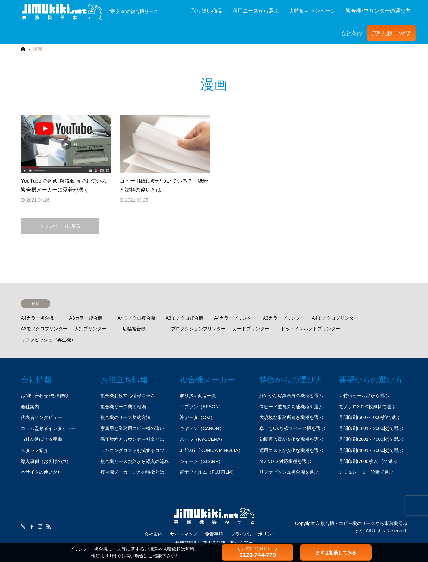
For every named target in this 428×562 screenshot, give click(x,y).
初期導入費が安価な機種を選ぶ (291, 439)
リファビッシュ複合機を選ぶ (289, 472)
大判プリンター (90, 328)
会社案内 (351, 33)
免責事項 (214, 534)
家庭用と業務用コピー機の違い (132, 428)
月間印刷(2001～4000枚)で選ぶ (371, 439)
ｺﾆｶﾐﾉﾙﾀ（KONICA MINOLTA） (211, 450)
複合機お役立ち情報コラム (127, 395)
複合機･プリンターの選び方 (378, 11)
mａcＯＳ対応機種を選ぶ (285, 461)
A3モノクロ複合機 (184, 318)
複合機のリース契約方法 (125, 417)
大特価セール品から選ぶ (364, 395)
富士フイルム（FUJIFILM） (208, 472)
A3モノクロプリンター (44, 328)
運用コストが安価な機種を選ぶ (291, 450)
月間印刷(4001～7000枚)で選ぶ (371, 450)
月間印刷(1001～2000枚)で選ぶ (371, 428)
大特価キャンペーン (312, 11)
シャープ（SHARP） (201, 461)
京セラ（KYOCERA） (202, 439)
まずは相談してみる (335, 552)
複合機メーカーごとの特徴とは (132, 472)
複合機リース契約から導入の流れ (134, 461)
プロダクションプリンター (198, 328)
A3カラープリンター (284, 318)
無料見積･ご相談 (391, 33)
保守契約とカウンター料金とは (132, 439)
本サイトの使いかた (41, 472)
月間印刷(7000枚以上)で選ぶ (368, 461)
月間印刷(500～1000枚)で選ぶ (370, 417)
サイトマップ (183, 534)
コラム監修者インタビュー (48, 428)
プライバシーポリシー (253, 534)
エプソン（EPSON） (201, 406)
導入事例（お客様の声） (46, 461)
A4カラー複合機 (37, 318)
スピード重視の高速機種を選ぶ (291, 406)
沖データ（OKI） (197, 417)
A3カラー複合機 (85, 318)
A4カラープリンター (235, 318)
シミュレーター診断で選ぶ (366, 472)
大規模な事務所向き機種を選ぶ (291, 417)
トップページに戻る (59, 226)
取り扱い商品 (206, 11)
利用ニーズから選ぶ (255, 11)
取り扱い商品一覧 (198, 395)
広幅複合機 (134, 328)
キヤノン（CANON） (202, 428)
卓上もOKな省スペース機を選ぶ (292, 428)
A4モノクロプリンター (335, 318)
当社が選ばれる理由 (41, 439)
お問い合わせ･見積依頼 (45, 395)
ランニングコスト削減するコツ (132, 450)
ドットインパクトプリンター (310, 328)
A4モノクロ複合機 (136, 318)
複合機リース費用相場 (123, 406)
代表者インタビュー (41, 417)
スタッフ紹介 (34, 450)
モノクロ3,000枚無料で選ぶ (367, 406)
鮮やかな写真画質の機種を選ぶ (291, 395)
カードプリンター (251, 328)
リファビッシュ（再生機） (48, 339)
